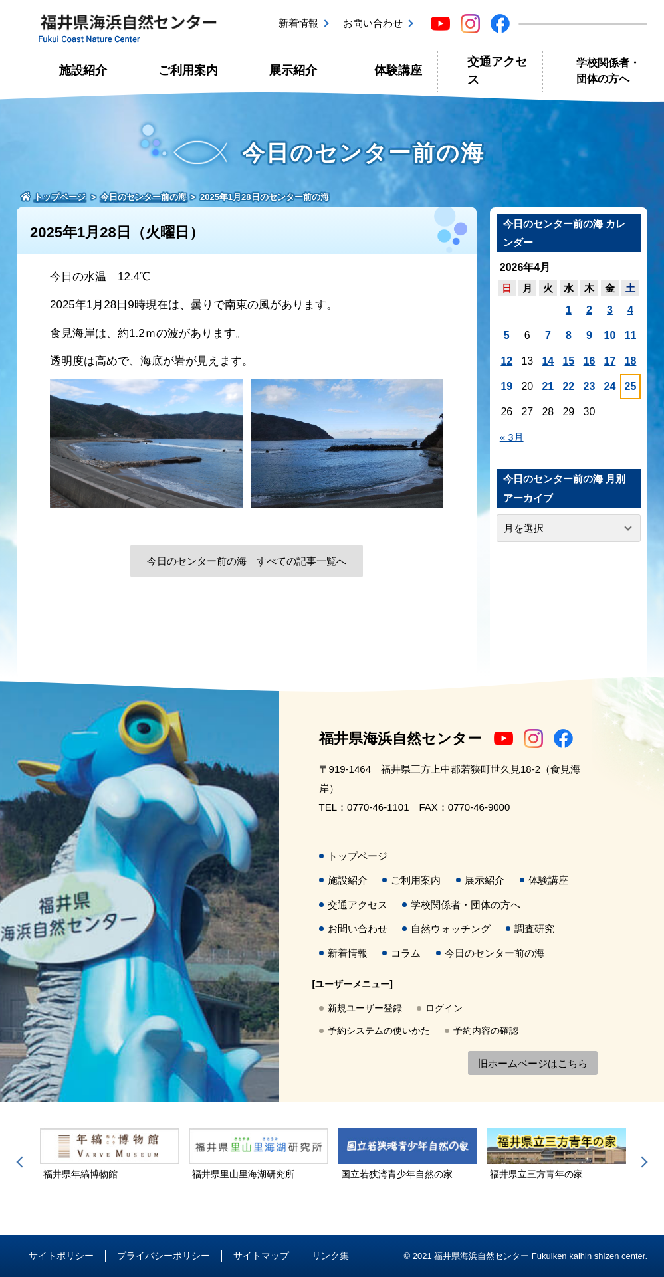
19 (506, 386)
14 (548, 361)
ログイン (444, 1008)
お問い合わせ (373, 23)
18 (631, 361)
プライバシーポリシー (163, 1255)
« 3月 (512, 436)
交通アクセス (497, 70)
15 (568, 361)
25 (631, 386)
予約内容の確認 (485, 1030)
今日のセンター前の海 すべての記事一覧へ (246, 561)
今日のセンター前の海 (494, 953)
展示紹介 (293, 70)
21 (548, 386)
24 (610, 386)
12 (506, 361)
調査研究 (534, 928)
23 (590, 386)
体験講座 (398, 70)
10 (610, 335)
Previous (22, 1162)
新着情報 (298, 23)
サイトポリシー (61, 1255)
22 (568, 386)
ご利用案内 (188, 70)
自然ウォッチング (451, 928)
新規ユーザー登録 (365, 1008)
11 (631, 335)
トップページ (357, 856)
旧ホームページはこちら (533, 1063)
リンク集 (330, 1255)
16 (590, 361)
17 (610, 361)
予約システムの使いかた (379, 1030)
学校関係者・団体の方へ (608, 70)
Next (642, 1162)
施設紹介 (83, 70)
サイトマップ (261, 1255)
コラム (406, 953)
